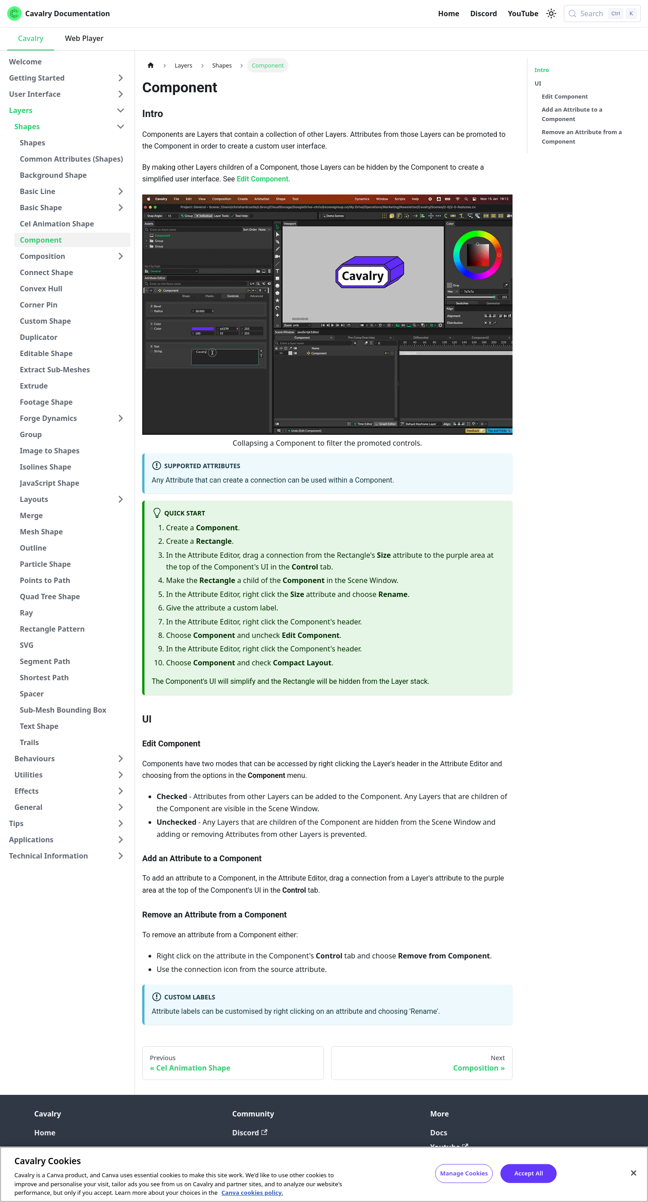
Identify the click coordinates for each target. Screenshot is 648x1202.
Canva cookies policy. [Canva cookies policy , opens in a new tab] (252, 1192)
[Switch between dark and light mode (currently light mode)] (551, 13)
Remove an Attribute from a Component (582, 136)
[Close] (634, 1173)
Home (448, 13)
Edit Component (262, 179)
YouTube (523, 13)
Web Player (84, 38)
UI (538, 83)
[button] (67, 78)
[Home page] (150, 65)
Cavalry (30, 38)
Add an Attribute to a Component (572, 114)
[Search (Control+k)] (602, 13)
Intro (542, 70)
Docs (438, 1133)
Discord (483, 13)
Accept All (528, 1173)
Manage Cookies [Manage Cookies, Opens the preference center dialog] (464, 1173)
